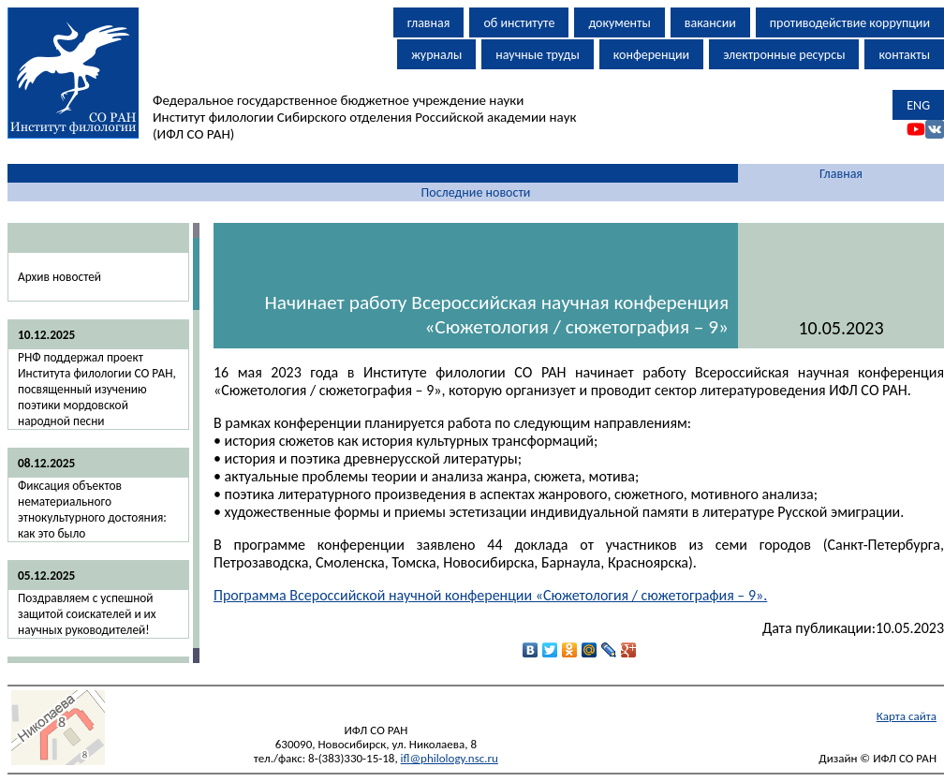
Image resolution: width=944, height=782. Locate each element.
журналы (436, 55)
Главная (841, 174)
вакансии (710, 23)
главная (428, 23)
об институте (518, 23)
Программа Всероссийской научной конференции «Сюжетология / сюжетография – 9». (490, 595)
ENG (918, 105)
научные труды (537, 55)
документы (619, 23)
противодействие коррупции (850, 23)
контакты (904, 55)
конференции (651, 55)
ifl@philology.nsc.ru (449, 758)
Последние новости (476, 192)
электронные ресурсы (784, 55)
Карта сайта (907, 716)
